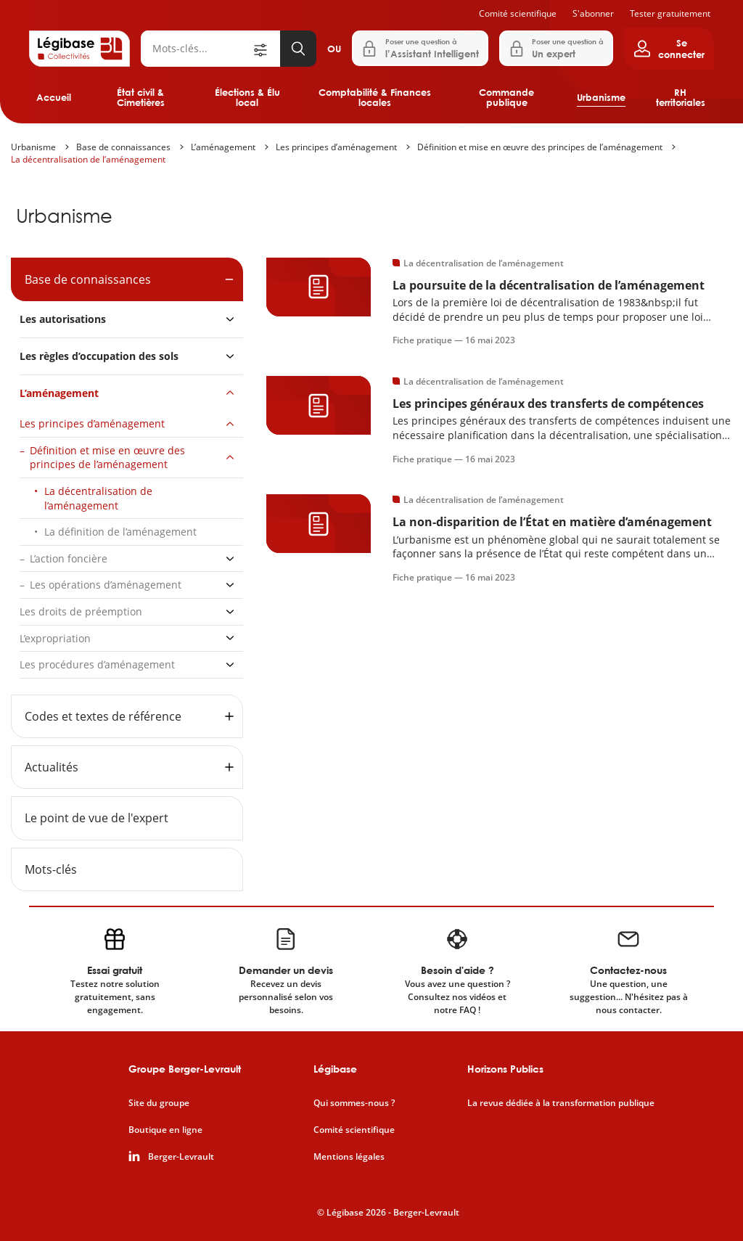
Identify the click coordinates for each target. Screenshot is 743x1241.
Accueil (53, 97)
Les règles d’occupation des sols (99, 356)
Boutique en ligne (165, 1130)
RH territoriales (680, 97)
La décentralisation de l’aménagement (88, 159)
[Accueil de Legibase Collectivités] (79, 48)
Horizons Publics (505, 1068)
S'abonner (593, 13)
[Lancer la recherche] (298, 48)
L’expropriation (55, 638)
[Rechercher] (196, 48)
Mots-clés (51, 869)
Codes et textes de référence (103, 716)
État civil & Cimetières (141, 97)
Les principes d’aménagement (336, 147)
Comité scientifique (518, 13)
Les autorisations (63, 319)
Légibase (335, 1068)
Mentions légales (349, 1157)
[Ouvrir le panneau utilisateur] (669, 49)
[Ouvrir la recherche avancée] (265, 49)
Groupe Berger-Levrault (184, 1068)
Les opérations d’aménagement (105, 584)
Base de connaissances (123, 147)
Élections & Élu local (247, 97)
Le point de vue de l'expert (96, 818)
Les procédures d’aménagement (97, 664)
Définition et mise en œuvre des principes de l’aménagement (539, 147)
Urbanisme (601, 97)
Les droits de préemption (81, 611)
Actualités (51, 767)
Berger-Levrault (181, 1157)
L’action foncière (68, 558)
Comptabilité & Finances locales (375, 97)
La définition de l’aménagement (120, 531)
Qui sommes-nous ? (354, 1103)
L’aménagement (223, 147)
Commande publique (506, 97)
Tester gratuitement (670, 13)
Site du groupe (158, 1103)
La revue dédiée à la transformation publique (560, 1103)
